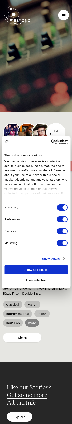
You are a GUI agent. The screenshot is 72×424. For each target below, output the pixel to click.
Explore (20, 417)
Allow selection (36, 280)
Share (22, 337)
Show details (51, 258)
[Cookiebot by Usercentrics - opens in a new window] (51, 141)
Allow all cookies (36, 269)
